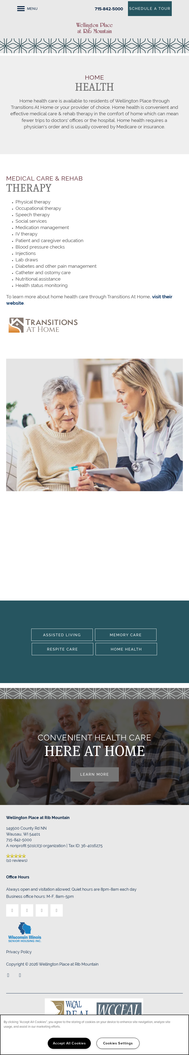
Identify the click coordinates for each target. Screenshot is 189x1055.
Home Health (126, 649)
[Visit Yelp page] (27, 910)
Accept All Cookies (69, 1043)
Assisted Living (62, 635)
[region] (94, 1035)
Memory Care (126, 635)
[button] (150, 8)
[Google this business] (56, 910)
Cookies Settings (118, 1043)
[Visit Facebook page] (12, 910)
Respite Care (62, 649)
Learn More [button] (94, 774)
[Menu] (27, 8)
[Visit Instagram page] (42, 910)
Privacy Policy (19, 952)
